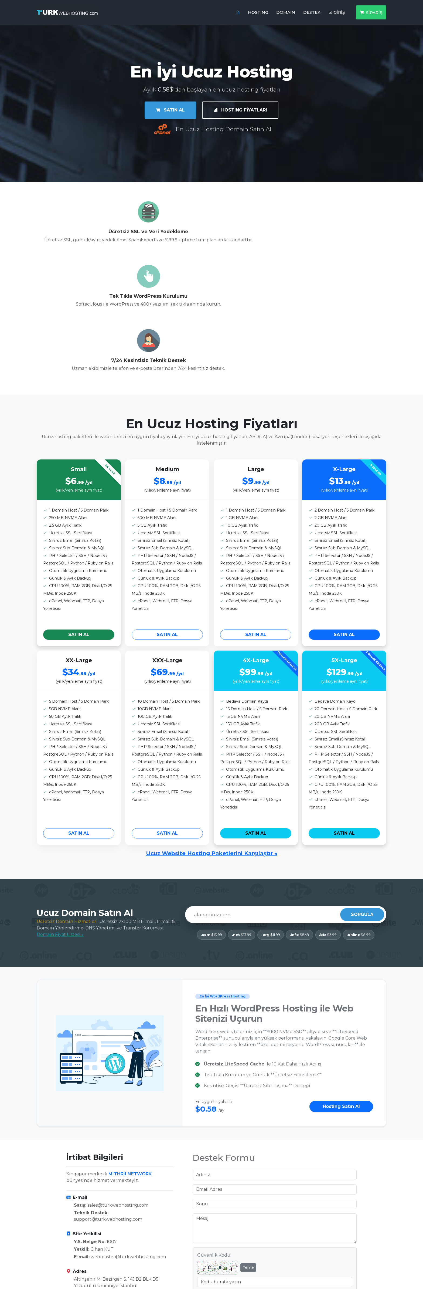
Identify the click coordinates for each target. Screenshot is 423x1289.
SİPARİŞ (371, 12)
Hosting (45, 1239)
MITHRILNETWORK (130, 1056)
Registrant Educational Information (254, 1268)
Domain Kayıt (51, 1248)
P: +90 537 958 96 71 (95, 1190)
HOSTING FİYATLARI (241, 109)
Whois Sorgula (53, 1268)
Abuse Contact (142, 1258)
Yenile (248, 1150)
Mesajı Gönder (274, 1184)
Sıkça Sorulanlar (144, 1248)
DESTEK (311, 12)
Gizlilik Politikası (233, 1248)
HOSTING (258, 12)
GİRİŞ (337, 12)
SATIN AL (169, 109)
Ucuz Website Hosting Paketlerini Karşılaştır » (211, 736)
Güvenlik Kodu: (214, 1137)
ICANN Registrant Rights (241, 1258)
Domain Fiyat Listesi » (60, 817)
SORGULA (362, 797)
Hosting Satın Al (341, 989)
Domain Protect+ (55, 1258)
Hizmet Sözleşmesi (235, 1239)
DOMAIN (285, 12)
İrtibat (132, 1239)
